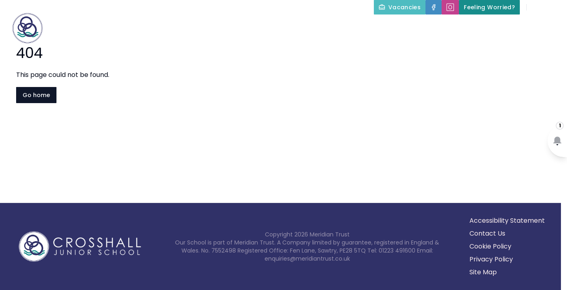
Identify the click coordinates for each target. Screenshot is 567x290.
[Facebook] (433, 7)
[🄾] (450, 7)
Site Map (483, 272)
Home (154, 26)
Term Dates (497, 26)
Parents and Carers (426, 26)
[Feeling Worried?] (489, 7)
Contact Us (543, 45)
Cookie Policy (490, 246)
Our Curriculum (344, 26)
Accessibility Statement (507, 220)
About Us (199, 26)
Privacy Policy (491, 259)
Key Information (267, 26)
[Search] (537, 7)
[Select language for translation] (554, 7)
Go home (36, 95)
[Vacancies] (399, 7)
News (546, 26)
